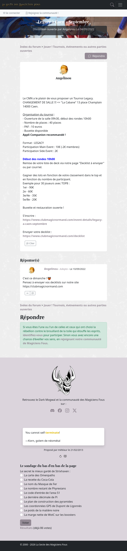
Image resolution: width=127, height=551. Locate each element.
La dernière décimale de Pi (40, 497)
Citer (30, 243)
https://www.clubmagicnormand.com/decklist (54, 236)
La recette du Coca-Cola (39, 480)
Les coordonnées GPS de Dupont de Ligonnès (53, 506)
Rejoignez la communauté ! (41, 13)
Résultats (26, 528)
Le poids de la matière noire (41, 510)
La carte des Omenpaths (39, 475)
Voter (25, 523)
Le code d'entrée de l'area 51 (42, 493)
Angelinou (51, 269)
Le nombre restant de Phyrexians (45, 488)
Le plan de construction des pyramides (48, 501)
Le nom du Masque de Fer (40, 484)
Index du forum (30, 47)
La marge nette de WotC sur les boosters (49, 515)
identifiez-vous (33, 335)
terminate (52, 432)
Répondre (96, 56)
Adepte (64, 269)
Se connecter (11, 13)
